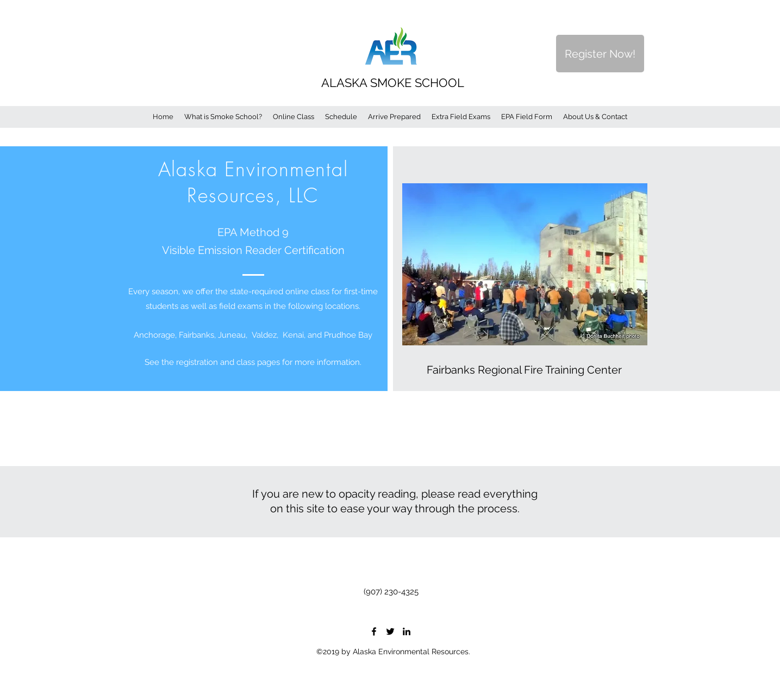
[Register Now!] (600, 53)
